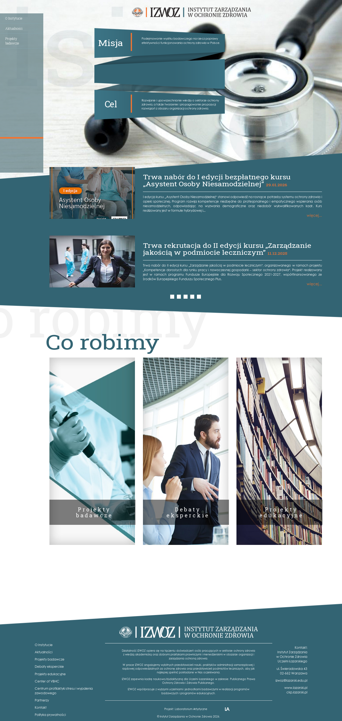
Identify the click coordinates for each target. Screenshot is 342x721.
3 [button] (186, 297)
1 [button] (172, 297)
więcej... (314, 215)
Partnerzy (42, 700)
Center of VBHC (47, 681)
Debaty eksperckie (49, 667)
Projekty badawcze (49, 659)
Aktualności (13, 28)
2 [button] (179, 297)
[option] (185, 227)
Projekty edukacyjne (50, 674)
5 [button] (199, 297)
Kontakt (40, 707)
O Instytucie (13, 18)
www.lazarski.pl (295, 688)
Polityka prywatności (50, 715)
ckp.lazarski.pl (296, 692)
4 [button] (193, 297)
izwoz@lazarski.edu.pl (291, 680)
